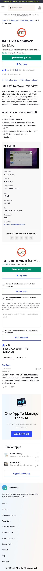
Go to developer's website (14, 224)
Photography (13, 21)
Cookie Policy (7, 544)
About (4, 504)
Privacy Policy (7, 533)
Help (3, 556)
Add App (5, 509)
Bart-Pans (6, 365)
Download (21, 57)
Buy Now (21, 64)
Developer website (28, 80)
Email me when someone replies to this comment (21, 332)
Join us (36, 1)
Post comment (21, 337)
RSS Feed (5, 561)
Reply (12, 387)
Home (4, 21)
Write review (21, 291)
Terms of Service (8, 527)
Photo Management (27, 21)
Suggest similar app (21, 473)
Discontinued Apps (9, 515)
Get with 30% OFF (21, 434)
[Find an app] (10, 7)
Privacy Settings (8, 538)
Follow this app (9, 80)
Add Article (6, 521)
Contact (5, 550)
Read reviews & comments (11, 74)
